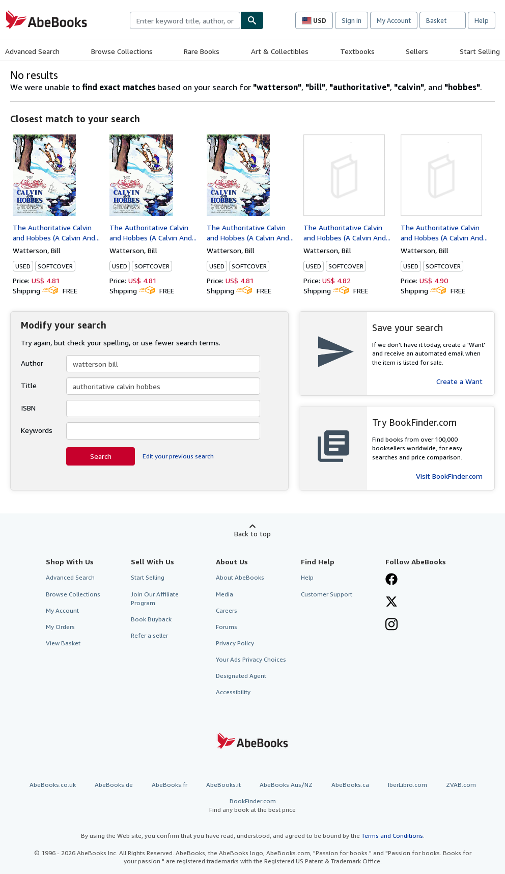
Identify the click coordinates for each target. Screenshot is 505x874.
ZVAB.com (461, 784)
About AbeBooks (240, 577)
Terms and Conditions (392, 835)
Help (481, 20)
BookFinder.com (252, 805)
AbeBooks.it (223, 784)
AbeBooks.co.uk (53, 784)
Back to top (252, 533)
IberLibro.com (407, 784)
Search (100, 456)
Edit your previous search (178, 456)
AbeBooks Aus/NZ (286, 784)
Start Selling (480, 51)
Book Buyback (151, 619)
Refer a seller (149, 635)
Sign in (351, 20)
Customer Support (326, 594)
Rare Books (201, 51)
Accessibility (233, 692)
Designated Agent (241, 675)
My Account (394, 20)
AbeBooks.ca (350, 784)
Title (29, 385)
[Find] (252, 20)
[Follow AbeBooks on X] (391, 602)
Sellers (417, 51)
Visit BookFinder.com (449, 476)
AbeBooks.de (114, 784)
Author (32, 363)
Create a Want (459, 381)
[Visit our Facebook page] (391, 580)
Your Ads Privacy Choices (251, 659)
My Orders (60, 627)
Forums (226, 627)
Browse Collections (122, 51)
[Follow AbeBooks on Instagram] (391, 625)
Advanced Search (32, 51)
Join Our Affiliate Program (155, 598)
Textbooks (357, 51)
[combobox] (185, 20)
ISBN (28, 407)
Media (224, 594)
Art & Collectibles (279, 51)
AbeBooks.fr (169, 784)
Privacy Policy (235, 643)
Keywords (36, 430)
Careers (226, 610)
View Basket (63, 643)
